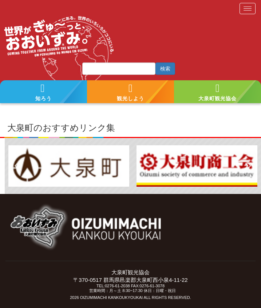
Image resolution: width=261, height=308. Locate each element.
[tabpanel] (69, 166)
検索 (165, 69)
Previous (17, 166)
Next (248, 166)
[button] (43, 92)
